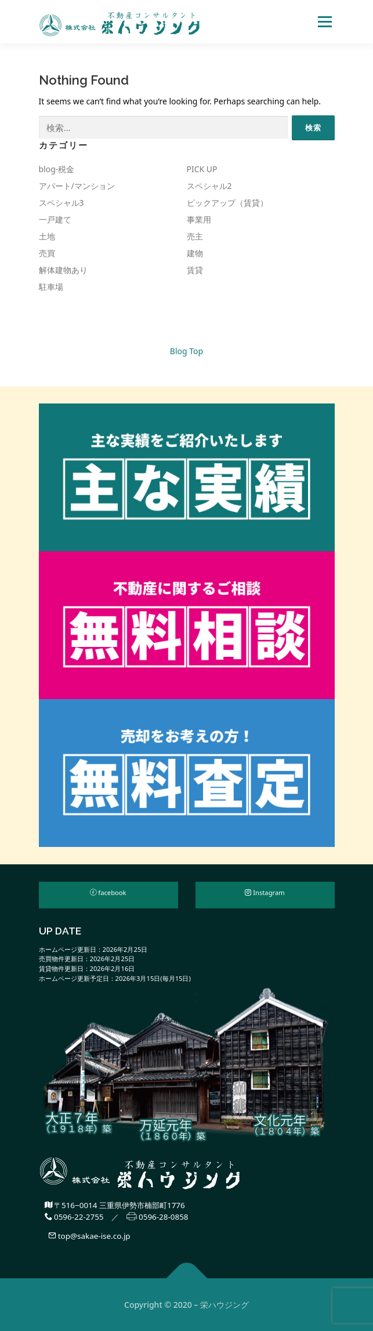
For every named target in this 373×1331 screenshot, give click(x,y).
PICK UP (202, 168)
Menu (324, 21)
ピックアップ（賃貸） (227, 202)
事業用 (199, 219)
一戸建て (55, 219)
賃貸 (195, 269)
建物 (195, 253)
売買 (47, 253)
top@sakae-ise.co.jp (89, 1236)
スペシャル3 (61, 202)
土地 (47, 236)
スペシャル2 (209, 185)
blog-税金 (57, 168)
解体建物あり (63, 269)
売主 (195, 236)
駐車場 (51, 286)
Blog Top (186, 351)
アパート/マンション (77, 185)
